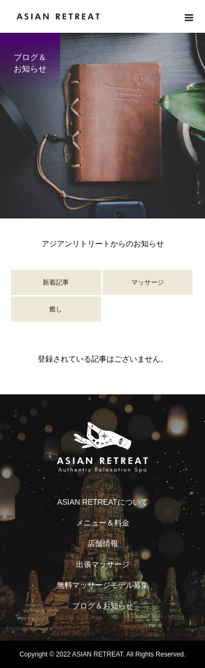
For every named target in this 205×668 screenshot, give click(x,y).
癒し (55, 309)
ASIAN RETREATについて (102, 502)
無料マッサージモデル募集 (103, 585)
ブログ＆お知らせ (102, 605)
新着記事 (56, 282)
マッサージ (147, 282)
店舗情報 (102, 543)
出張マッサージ (103, 564)
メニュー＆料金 (103, 522)
